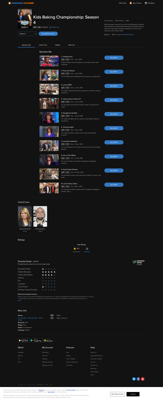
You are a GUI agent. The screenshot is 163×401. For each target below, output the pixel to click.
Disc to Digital (70, 359)
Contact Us (94, 365)
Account (45, 356)
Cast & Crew (43, 45)
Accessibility (94, 372)
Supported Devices (97, 356)
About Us (93, 352)
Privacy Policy (71, 390)
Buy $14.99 (50, 34)
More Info (72, 45)
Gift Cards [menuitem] (122, 3)
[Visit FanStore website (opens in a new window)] (150, 3)
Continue (133, 394)
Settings (44, 359)
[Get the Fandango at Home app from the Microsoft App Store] (48, 340)
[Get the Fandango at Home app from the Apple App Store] (23, 340)
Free (19, 362)
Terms (41, 390)
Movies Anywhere (72, 362)
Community (76, 252)
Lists (67, 352)
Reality (20, 320)
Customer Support (96, 359)
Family (68, 356)
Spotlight (21, 352)
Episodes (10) (26, 45)
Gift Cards (69, 365)
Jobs (92, 375)
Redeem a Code (47, 365)
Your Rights (51, 392)
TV (19, 359)
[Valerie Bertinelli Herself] (25, 219)
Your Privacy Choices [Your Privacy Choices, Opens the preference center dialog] (117, 394)
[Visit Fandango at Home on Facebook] (138, 379)
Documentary (22, 318)
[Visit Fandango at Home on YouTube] (143, 379)
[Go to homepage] (21, 3)
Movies (20, 356)
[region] (81, 394)
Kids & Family (32, 318)
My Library (45, 352)
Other (41, 318)
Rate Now (87, 252)
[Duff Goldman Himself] (40, 219)
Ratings (57, 45)
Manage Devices (47, 362)
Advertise (93, 368)
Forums (93, 362)
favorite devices (128, 34)
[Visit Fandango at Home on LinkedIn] (134, 379)
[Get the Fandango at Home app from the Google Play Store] (36, 340)
